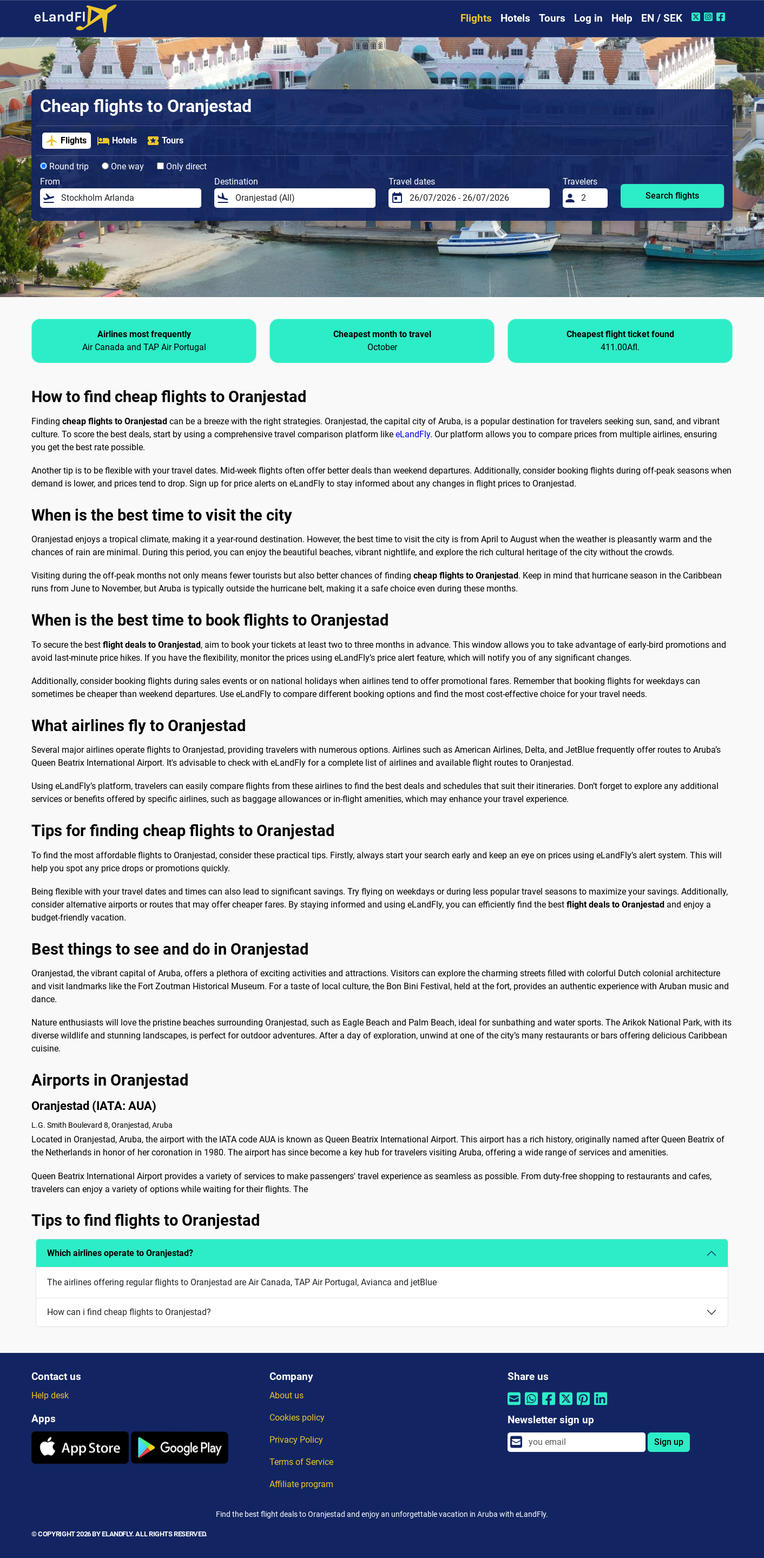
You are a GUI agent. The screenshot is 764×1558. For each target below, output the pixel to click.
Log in (588, 18)
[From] (128, 198)
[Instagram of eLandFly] (709, 17)
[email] (584, 1442)
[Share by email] (514, 1406)
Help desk (50, 1395)
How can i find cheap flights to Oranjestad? (129, 1312)
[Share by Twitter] (565, 1406)
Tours (552, 18)
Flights (476, 18)
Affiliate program (301, 1484)
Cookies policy (297, 1417)
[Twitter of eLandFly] (697, 17)
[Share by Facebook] (548, 1406)
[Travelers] (591, 198)
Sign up (668, 1442)
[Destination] (302, 198)
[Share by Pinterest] (583, 1406)
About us (286, 1395)
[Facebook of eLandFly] (722, 17)
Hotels (515, 18)
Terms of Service (301, 1462)
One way (123, 166)
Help (622, 18)
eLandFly (413, 434)
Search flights (672, 195)
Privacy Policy (296, 1440)
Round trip (64, 166)
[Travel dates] (476, 198)
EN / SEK (661, 18)
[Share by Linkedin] (600, 1406)
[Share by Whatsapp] (531, 1406)
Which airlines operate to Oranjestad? (120, 1253)
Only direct (182, 166)
